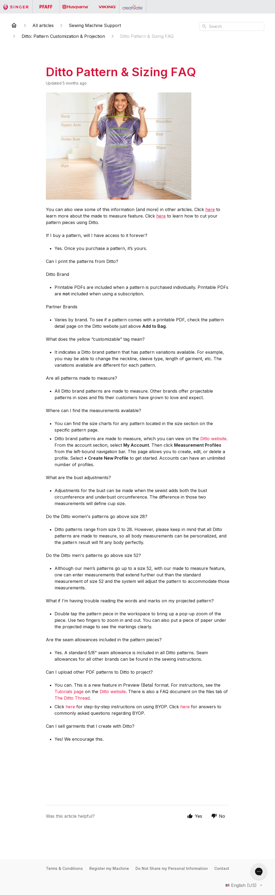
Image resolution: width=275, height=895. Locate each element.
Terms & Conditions (64, 868)
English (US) (244, 885)
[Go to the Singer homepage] (16, 7)
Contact (221, 868)
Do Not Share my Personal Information (171, 868)
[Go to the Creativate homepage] (132, 7)
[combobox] (231, 26)
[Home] (14, 25)
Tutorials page (69, 691)
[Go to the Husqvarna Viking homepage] (89, 7)
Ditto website (213, 438)
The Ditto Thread (72, 698)
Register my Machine (109, 868)
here (210, 209)
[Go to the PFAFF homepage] (46, 7)
